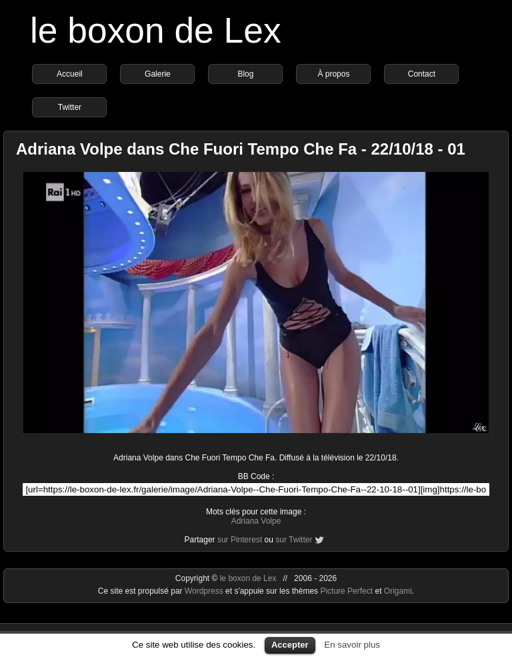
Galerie (158, 74)
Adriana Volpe (256, 521)
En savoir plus (352, 645)
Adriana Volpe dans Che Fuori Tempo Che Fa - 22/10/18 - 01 (240, 149)
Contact (421, 74)
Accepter (290, 645)
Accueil (70, 74)
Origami (398, 591)
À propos (333, 74)
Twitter (69, 107)
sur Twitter (293, 539)
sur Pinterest (239, 539)
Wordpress (205, 591)
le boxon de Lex (155, 30)
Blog (245, 74)
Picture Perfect (346, 591)
